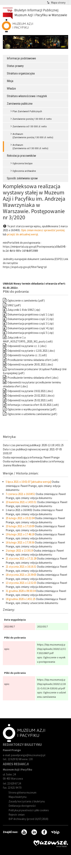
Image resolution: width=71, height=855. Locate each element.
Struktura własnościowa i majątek (27, 96)
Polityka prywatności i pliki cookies (29, 810)
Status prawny (15, 66)
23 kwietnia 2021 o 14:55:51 (21, 502)
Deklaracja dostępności (22, 805)
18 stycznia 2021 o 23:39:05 (21, 574)
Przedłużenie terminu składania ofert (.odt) (30, 360)
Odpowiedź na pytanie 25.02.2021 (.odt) (28, 400)
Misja (10, 81)
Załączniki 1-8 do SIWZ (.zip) (21, 310)
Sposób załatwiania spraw (22, 178)
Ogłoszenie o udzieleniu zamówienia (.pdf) (30, 414)
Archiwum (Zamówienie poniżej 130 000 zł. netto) (32, 135)
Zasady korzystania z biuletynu (27, 801)
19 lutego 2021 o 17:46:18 (20, 534)
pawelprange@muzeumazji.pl (28, 755)
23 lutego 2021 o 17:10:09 (20, 526)
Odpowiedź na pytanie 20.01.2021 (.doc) (28, 364)
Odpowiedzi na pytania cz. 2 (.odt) (25, 355)
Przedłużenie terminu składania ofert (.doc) (30, 377)
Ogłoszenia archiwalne (24, 170)
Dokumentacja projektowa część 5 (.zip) (28, 333)
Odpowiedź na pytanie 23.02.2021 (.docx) (28, 395)
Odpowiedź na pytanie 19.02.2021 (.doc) (28, 391)
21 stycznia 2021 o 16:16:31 (21, 566)
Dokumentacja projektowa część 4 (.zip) (28, 328)
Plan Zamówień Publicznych (27, 111)
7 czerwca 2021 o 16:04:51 (20, 494)
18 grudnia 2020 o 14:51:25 (20, 599)
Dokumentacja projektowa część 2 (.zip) (28, 319)
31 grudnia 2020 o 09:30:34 (20, 591)
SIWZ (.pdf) (12, 305)
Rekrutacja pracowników (21, 155)
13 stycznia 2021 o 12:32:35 (21, 583)
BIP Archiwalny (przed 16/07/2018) (28, 819)
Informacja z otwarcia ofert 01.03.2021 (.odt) (31, 405)
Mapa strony (58, 2)
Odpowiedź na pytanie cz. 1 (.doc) (24, 346)
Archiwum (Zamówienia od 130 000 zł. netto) (30, 146)
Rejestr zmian (17, 814)
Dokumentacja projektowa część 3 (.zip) (28, 323)
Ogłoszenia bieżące (22, 163)
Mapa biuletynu (18, 797)
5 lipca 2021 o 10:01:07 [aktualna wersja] (28, 482)
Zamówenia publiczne (20, 103)
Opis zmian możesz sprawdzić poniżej (43, 230)
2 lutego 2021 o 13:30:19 (19, 550)
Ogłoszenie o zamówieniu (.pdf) (24, 300)
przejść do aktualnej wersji (22, 234)
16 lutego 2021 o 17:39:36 (20, 542)
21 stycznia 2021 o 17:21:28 (21, 558)
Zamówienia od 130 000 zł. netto (29, 126)
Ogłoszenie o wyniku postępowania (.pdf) (29, 409)
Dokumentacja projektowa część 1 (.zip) (28, 314)
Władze (11, 88)
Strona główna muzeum (22, 792)
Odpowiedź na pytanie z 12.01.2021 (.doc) (29, 350)
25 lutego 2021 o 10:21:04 (20, 518)
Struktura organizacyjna (21, 73)
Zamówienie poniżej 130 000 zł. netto (32, 118)
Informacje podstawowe (21, 58)
